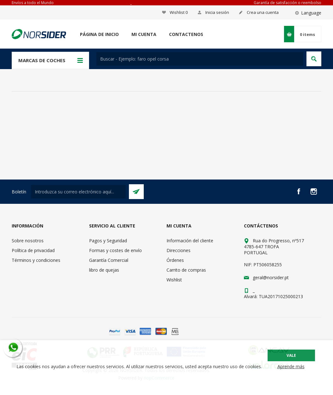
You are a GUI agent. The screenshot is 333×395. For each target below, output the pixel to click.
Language (311, 13)
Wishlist (174, 280)
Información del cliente (189, 241)
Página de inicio (99, 34)
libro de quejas (104, 270)
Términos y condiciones (36, 260)
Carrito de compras (186, 270)
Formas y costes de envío (115, 250)
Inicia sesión (217, 12)
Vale (291, 355)
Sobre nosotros (28, 241)
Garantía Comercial (108, 260)
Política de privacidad (33, 250)
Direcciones (178, 250)
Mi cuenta (143, 34)
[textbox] (199, 59)
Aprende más (291, 366)
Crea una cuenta (263, 12)
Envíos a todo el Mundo (33, 2)
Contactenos (186, 34)
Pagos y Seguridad (108, 241)
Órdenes (175, 260)
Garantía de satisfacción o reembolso (287, 2)
